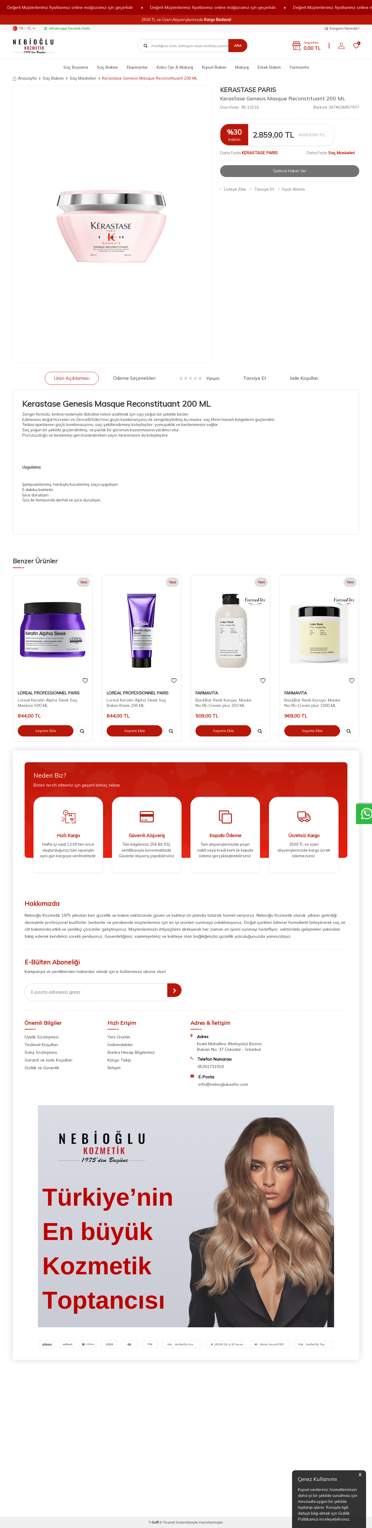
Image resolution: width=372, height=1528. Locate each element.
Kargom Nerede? (342, 28)
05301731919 (211, 1066)
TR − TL (24, 28)
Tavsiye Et (262, 189)
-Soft (154, 1522)
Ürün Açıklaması (71, 378)
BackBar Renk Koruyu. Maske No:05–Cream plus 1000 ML (312, 702)
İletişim (114, 1067)
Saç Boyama (75, 67)
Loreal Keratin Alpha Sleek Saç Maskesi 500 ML (47, 702)
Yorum (199, 378)
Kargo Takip (119, 1060)
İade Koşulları (304, 378)
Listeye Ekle (233, 189)
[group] (112, 224)
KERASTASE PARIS (248, 90)
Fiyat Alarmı (291, 189)
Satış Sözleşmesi (41, 1052)
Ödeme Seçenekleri (134, 378)
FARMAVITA (206, 693)
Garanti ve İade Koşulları (48, 1060)
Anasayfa (25, 78)
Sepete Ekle (45, 730)
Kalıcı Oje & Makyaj (175, 67)
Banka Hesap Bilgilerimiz (131, 1052)
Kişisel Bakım (214, 67)
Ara (238, 45)
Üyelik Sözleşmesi (42, 1037)
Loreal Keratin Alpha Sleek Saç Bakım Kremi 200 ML (136, 702)
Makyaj (242, 67)
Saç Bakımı (107, 67)
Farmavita (299, 67)
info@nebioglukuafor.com (223, 1084)
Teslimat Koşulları (41, 1044)
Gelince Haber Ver (289, 171)
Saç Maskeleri (83, 78)
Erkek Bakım (269, 67)
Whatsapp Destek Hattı (67, 28)
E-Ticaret (167, 1522)
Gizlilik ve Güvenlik (42, 1067)
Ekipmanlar (137, 67)
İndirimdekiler (120, 1044)
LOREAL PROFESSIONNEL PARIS (49, 693)
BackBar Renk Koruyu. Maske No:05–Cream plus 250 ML (223, 702)
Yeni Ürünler (119, 1037)
